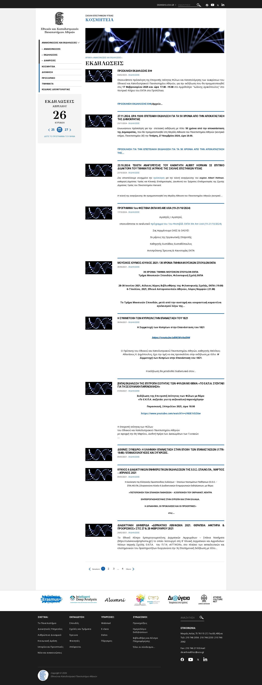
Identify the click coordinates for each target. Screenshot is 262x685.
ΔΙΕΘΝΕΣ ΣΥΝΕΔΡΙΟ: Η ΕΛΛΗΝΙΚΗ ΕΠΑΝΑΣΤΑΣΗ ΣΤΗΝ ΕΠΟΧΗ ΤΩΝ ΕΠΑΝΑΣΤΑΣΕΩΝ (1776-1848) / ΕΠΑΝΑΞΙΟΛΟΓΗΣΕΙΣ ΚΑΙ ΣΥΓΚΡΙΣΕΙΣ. (170, 451)
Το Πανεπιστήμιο (47, 623)
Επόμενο (139, 568)
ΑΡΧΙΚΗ (88, 57)
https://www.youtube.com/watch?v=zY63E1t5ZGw (171, 413)
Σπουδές (74, 623)
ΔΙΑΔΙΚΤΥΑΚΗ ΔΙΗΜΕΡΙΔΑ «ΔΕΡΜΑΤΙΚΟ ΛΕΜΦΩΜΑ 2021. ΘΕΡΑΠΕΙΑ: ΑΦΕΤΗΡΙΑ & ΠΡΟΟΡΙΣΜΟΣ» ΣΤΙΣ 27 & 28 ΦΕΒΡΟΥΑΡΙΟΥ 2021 (170, 526)
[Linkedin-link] (223, 5)
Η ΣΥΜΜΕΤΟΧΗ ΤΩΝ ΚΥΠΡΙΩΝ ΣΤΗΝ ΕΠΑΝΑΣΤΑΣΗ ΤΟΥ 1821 (154, 318)
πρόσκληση (158, 178)
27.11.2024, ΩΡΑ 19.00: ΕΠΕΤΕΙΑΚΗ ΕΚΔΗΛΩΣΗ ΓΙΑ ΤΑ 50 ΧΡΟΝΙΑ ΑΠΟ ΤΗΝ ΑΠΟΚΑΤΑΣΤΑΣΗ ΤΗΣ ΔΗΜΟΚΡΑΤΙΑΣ (170, 117)
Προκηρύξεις (140, 623)
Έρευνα (74, 634)
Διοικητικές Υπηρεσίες (50, 628)
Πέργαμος (106, 640)
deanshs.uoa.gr (165, 5)
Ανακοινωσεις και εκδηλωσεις (107, 57)
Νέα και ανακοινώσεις (50, 652)
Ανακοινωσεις (52, 48)
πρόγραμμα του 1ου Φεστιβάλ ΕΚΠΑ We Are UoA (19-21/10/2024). (186, 223)
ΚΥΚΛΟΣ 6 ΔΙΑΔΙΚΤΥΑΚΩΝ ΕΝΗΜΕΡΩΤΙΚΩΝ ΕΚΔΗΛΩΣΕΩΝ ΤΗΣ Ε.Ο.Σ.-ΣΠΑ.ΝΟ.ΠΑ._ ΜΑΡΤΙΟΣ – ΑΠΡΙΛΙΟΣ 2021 (170, 471)
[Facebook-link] (207, 5)
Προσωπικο (48, 77)
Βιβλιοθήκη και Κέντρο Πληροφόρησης (145, 639)
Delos (104, 634)
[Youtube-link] (212, 5)
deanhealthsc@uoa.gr (192, 652)
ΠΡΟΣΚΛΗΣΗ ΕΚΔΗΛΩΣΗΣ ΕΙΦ (135, 71)
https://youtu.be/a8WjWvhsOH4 (171, 337)
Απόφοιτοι (75, 646)
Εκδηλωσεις (51, 54)
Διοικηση (47, 72)
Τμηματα (47, 83)
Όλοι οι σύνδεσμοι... (144, 646)
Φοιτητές (75, 640)
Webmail (106, 623)
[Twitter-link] (218, 5)
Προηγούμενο (98, 568)
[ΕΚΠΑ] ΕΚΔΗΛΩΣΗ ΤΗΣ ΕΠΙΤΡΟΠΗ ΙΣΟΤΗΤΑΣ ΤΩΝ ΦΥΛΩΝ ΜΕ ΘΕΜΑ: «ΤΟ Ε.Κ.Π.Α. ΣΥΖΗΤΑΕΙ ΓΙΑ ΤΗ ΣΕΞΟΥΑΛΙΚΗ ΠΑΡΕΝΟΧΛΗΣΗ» (170, 385)
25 (51, 130)
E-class (105, 628)
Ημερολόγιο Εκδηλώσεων (140, 630)
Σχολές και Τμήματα (80, 628)
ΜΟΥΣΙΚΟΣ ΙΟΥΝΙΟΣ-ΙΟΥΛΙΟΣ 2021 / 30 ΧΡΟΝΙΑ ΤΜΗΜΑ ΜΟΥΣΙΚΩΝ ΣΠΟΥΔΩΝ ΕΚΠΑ (168, 263)
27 (68, 130)
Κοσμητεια (48, 66)
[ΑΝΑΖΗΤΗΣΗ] (190, 5)
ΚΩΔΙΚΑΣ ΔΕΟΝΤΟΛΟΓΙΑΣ (56, 89)
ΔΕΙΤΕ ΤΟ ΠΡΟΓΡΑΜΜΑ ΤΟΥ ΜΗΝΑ (59, 136)
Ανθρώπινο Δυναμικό (49, 634)
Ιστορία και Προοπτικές (50, 646)
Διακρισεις (50, 60)
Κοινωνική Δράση (47, 640)
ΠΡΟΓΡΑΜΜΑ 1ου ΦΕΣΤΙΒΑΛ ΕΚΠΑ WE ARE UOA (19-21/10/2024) (155, 208)
